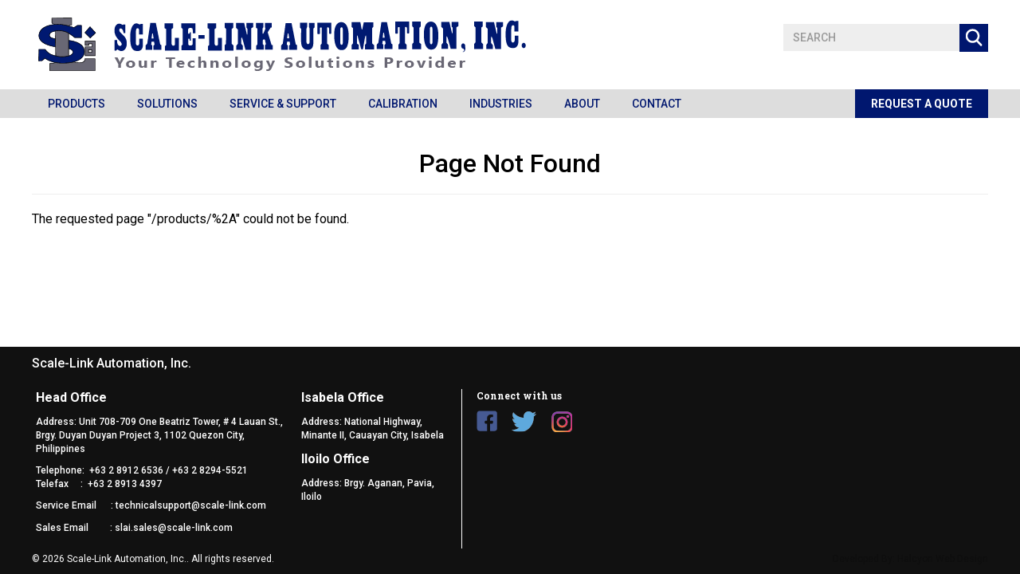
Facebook (487, 421)
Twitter (524, 421)
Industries (500, 103)
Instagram (561, 421)
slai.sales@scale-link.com (174, 527)
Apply (973, 38)
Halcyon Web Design (942, 558)
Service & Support (283, 103)
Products (76, 103)
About (582, 103)
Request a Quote (921, 103)
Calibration (402, 103)
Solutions (167, 103)
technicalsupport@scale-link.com (191, 505)
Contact (656, 103)
